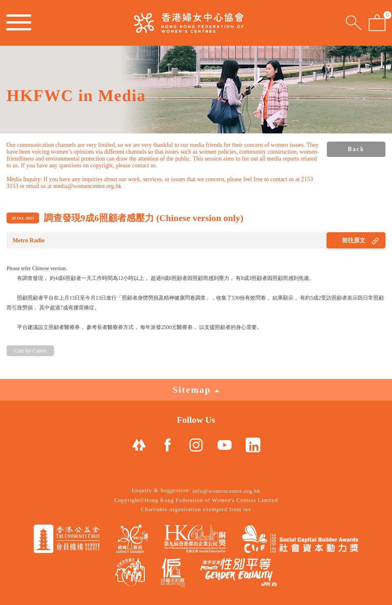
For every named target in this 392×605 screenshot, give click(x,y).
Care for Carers (30, 351)
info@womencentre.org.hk (226, 491)
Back (356, 149)
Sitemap (196, 390)
